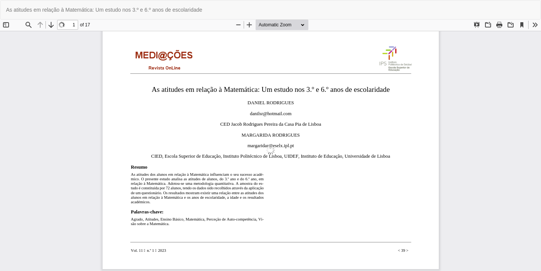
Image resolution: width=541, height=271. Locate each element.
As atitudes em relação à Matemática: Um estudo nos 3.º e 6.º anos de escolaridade (104, 10)
